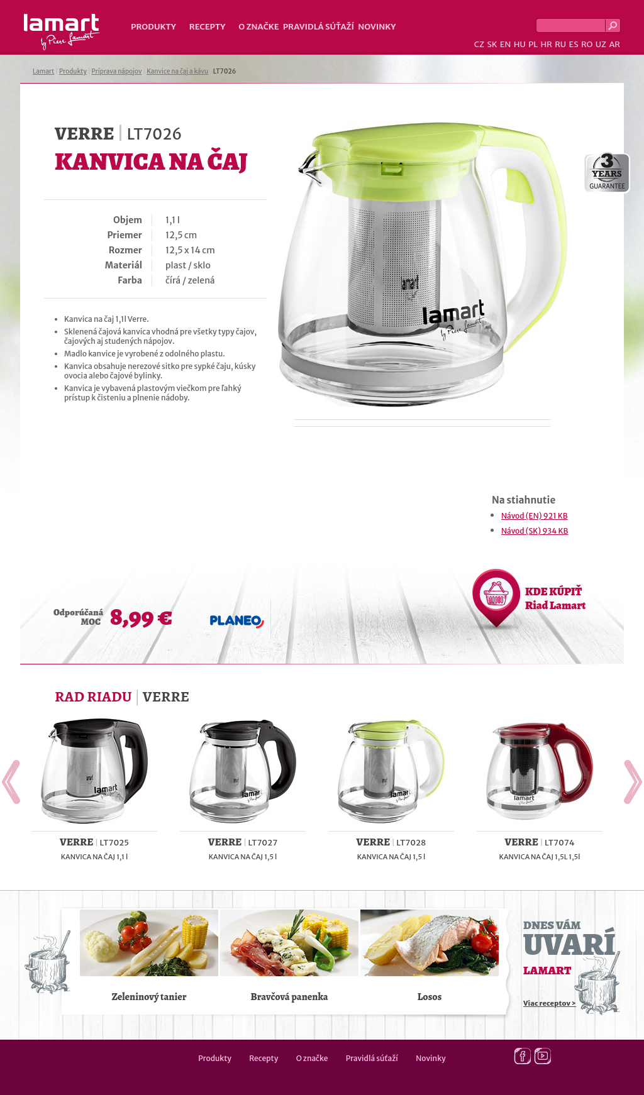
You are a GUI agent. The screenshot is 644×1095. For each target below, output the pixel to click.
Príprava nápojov (117, 71)
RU (560, 44)
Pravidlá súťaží (319, 26)
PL (533, 44)
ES (574, 44)
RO (586, 44)
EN (505, 44)
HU (520, 44)
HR (546, 44)
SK (492, 44)
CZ (479, 44)
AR (614, 44)
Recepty (207, 26)
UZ (601, 44)
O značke (258, 26)
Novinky (377, 26)
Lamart (62, 32)
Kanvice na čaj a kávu (177, 71)
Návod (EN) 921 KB (534, 515)
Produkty (153, 26)
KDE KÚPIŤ (555, 598)
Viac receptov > (549, 1003)
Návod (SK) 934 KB (534, 531)
